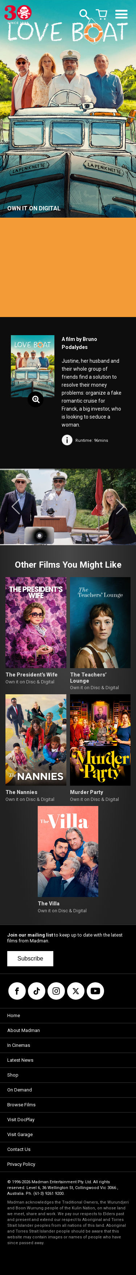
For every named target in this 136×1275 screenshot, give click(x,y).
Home (13, 1015)
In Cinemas (18, 1045)
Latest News (20, 1060)
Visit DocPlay (20, 1119)
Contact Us (18, 1149)
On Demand (19, 1090)
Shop (12, 1075)
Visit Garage (20, 1134)
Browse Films (21, 1104)
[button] (16, 507)
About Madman (23, 1030)
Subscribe (30, 958)
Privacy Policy (21, 1164)
